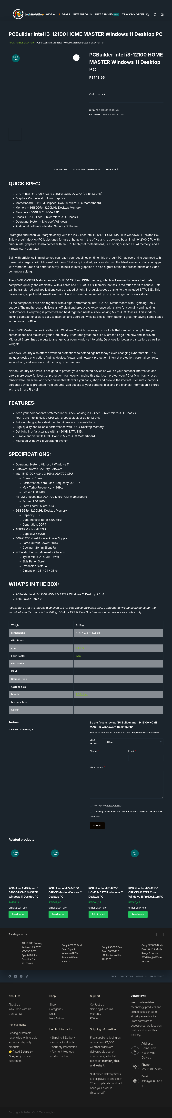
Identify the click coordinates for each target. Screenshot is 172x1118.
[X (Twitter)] (15, 976)
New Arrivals (82, 14)
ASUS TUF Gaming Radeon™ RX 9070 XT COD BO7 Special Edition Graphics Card (32, 951)
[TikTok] (27, 976)
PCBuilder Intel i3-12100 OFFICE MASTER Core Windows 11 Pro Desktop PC (145, 892)
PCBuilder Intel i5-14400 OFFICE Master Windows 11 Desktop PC (65, 892)
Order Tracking (60, 1056)
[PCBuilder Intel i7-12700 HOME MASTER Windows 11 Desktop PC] (106, 864)
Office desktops (26, 42)
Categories (56, 1009)
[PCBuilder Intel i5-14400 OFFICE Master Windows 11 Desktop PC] (66, 864)
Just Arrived (107, 14)
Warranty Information (64, 1047)
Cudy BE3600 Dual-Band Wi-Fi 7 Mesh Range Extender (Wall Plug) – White (152, 951)
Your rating (94, 742)
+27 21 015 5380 (152, 1069)
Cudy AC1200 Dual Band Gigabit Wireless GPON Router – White (72, 951)
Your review (97, 767)
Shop (111, 976)
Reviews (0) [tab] (112, 169)
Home (33, 14)
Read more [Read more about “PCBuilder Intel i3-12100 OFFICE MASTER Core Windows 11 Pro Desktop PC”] (138, 914)
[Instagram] (21, 976)
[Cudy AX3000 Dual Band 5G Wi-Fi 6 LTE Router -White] (93, 953)
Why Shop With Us (20, 1009)
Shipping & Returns (101, 1009)
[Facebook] (10, 976)
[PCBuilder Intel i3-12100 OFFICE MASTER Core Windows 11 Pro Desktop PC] (145, 864)
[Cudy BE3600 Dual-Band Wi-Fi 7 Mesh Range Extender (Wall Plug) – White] (133, 953)
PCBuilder (82, 694)
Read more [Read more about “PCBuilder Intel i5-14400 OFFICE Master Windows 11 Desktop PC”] (58, 914)
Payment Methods (62, 1051)
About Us (140, 976)
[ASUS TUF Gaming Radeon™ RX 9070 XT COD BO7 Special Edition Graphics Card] (13, 953)
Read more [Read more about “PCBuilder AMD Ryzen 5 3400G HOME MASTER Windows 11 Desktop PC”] (18, 914)
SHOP (49, 14)
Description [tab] (60, 169)
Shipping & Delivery (63, 1037)
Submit (97, 825)
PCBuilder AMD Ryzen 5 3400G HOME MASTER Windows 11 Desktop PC (23, 892)
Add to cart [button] (98, 914)
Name (94, 751)
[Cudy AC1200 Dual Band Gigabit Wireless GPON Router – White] (53, 953)
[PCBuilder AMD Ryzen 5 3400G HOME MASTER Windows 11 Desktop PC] (26, 864)
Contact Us (124, 976)
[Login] (155, 14)
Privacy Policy (113, 805)
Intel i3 (80, 648)
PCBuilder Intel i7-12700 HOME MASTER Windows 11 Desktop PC (106, 892)
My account (156, 976)
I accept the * (107, 805)
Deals (64, 14)
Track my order (133, 14)
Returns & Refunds (62, 1042)
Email (132, 751)
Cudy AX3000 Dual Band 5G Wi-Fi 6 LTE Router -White (112, 951)
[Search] (147, 14)
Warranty (95, 1013)
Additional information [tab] (86, 169)
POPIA (94, 1018)
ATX (78, 655)
